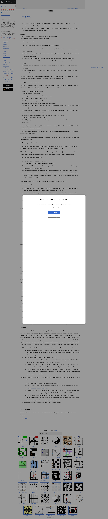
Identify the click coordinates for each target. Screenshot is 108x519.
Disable (54, 212)
